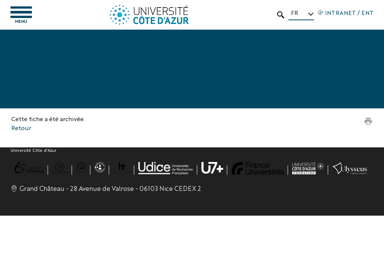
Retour (21, 128)
